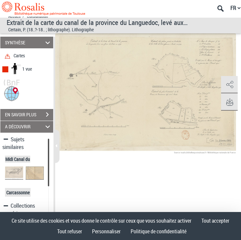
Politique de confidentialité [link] (158, 231)
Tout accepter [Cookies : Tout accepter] (215, 220)
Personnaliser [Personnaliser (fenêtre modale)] (106, 231)
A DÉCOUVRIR (28, 127)
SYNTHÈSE (28, 42)
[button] (11, 93)
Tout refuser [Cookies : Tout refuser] (69, 231)
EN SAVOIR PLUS (29, 114)
